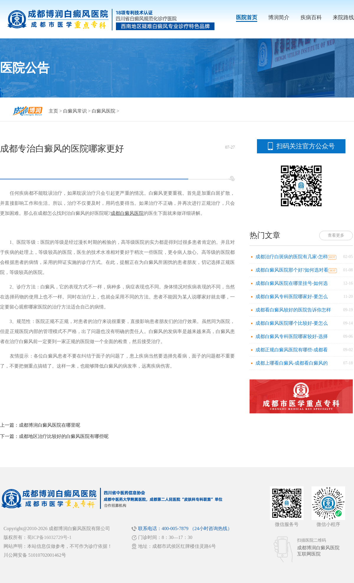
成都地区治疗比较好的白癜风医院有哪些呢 (64, 436)
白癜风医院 (103, 110)
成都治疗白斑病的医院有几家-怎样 (291, 256)
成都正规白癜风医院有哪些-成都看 (291, 349)
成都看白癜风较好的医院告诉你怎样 (293, 309)
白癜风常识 (75, 110)
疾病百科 (311, 17)
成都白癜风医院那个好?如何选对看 (291, 269)
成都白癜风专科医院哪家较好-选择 (291, 336)
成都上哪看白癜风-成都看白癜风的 (291, 363)
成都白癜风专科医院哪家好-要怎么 (291, 296)
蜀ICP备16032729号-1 (49, 537)
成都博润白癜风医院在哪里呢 (49, 425)
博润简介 (278, 17)
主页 (53, 110)
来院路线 (343, 17)
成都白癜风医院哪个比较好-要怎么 (291, 323)
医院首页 (246, 17)
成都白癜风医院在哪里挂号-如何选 (291, 283)
